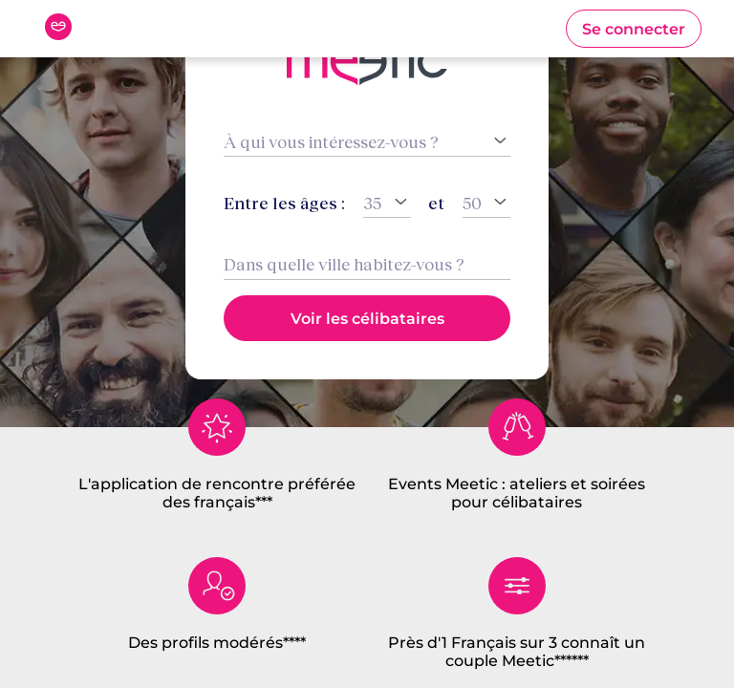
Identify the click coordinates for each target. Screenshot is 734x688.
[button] (634, 29)
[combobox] (367, 264)
